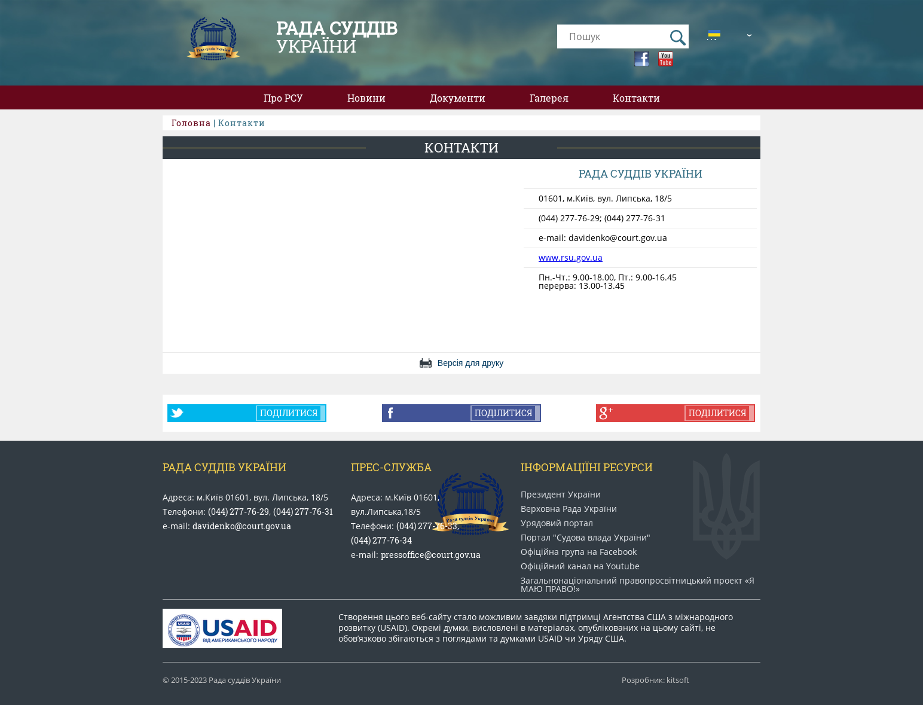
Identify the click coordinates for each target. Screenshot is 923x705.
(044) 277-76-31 (303, 511)
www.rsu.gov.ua (571, 257)
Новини (366, 97)
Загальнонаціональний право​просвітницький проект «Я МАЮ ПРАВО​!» (637, 584)
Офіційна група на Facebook (579, 552)
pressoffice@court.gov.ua (431, 554)
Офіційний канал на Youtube (580, 566)
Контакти (636, 97)
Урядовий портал (557, 523)
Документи (457, 97)
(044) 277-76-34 (381, 540)
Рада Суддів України (224, 467)
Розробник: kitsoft (655, 680)
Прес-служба (391, 467)
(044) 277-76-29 (238, 511)
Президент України (561, 494)
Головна (191, 123)
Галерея (549, 97)
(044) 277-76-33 (426, 526)
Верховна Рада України (569, 509)
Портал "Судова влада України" (585, 537)
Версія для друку (470, 363)
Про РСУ (283, 97)
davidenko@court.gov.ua (241, 526)
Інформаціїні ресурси (587, 467)
